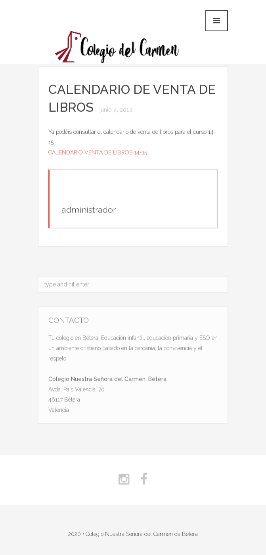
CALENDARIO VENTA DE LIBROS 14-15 (97, 153)
